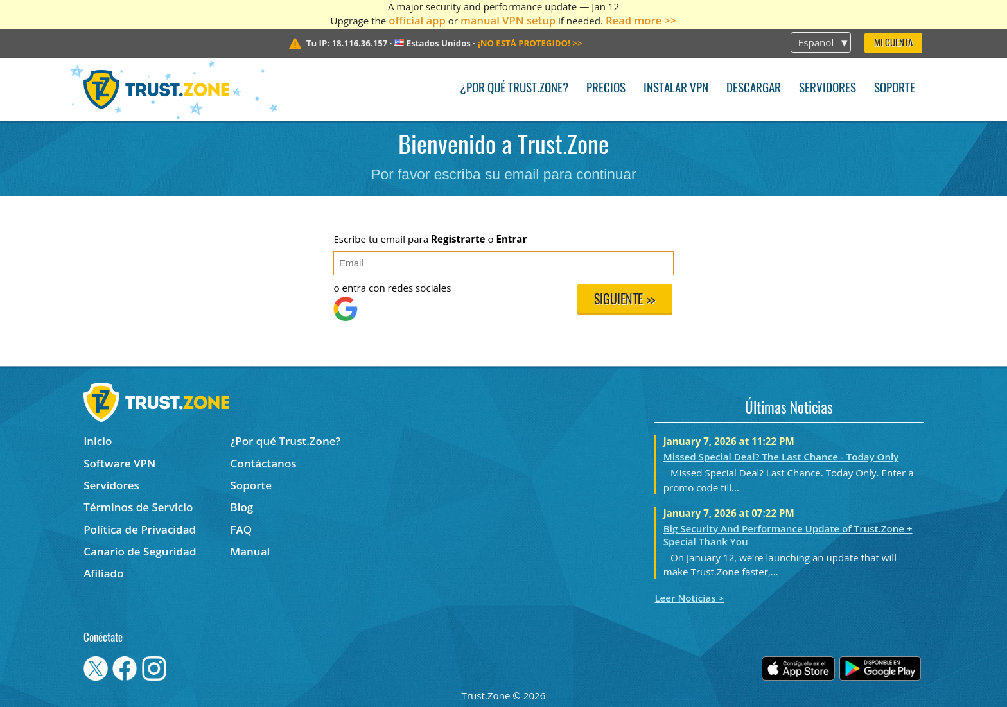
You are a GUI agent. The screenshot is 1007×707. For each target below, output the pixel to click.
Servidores (827, 89)
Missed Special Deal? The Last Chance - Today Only (781, 456)
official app (417, 20)
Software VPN (119, 463)
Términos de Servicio (138, 507)
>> (530, 43)
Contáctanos (264, 463)
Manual (250, 551)
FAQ (241, 529)
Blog (242, 507)
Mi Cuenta (893, 43)
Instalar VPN (676, 89)
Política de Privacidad (139, 529)
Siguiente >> (624, 300)
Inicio (97, 440)
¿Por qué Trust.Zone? (514, 89)
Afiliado (103, 573)
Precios (606, 89)
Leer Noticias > (689, 597)
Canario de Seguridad (139, 551)
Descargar (753, 89)
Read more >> (641, 20)
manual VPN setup (508, 20)
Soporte (894, 89)
